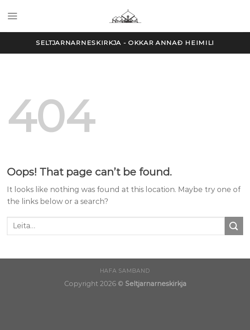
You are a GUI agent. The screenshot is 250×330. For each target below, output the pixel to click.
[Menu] (12, 16)
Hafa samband (125, 270)
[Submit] (234, 226)
